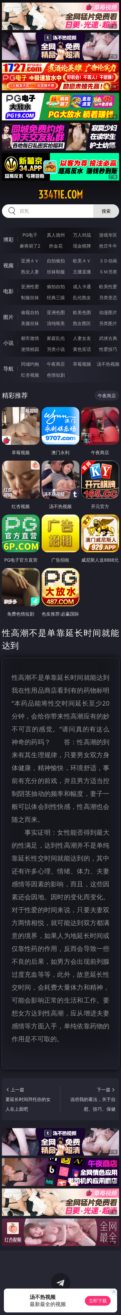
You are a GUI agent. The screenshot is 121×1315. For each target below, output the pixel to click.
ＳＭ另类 (108, 272)
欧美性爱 (108, 286)
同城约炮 (30, 364)
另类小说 (56, 349)
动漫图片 (108, 312)
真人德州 (56, 235)
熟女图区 (82, 323)
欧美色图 (82, 312)
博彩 (8, 239)
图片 (8, 317)
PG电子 (29, 235)
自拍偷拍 (56, 261)
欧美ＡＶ (82, 261)
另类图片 (108, 323)
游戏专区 (108, 235)
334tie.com (60, 194)
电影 (8, 291)
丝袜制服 (56, 272)
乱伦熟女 (82, 297)
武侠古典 (108, 338)
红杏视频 (30, 375)
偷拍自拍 (56, 286)
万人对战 (82, 235)
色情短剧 (56, 375)
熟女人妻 (30, 272)
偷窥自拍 (30, 312)
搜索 (106, 211)
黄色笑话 (82, 349)
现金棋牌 (82, 246)
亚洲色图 (56, 312)
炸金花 (56, 246)
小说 (8, 342)
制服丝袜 (30, 297)
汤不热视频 (108, 364)
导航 (8, 368)
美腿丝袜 (30, 323)
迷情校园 (30, 349)
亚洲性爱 (30, 286)
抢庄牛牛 (108, 246)
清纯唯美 (56, 323)
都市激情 (30, 338)
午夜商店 (56, 364)
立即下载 (98, 1301)
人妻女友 (82, 338)
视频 (8, 265)
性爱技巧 (108, 349)
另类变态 (108, 297)
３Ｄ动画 (108, 261)
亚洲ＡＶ (30, 261)
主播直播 (82, 272)
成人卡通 (82, 286)
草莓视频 (82, 364)
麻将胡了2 (30, 246)
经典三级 (56, 297)
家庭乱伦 (56, 338)
